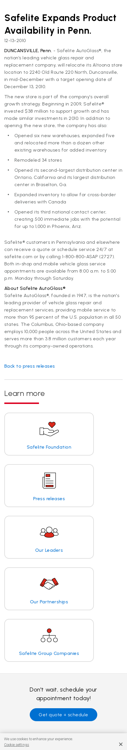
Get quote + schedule (63, 714)
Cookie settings (16, 745)
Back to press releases (29, 366)
